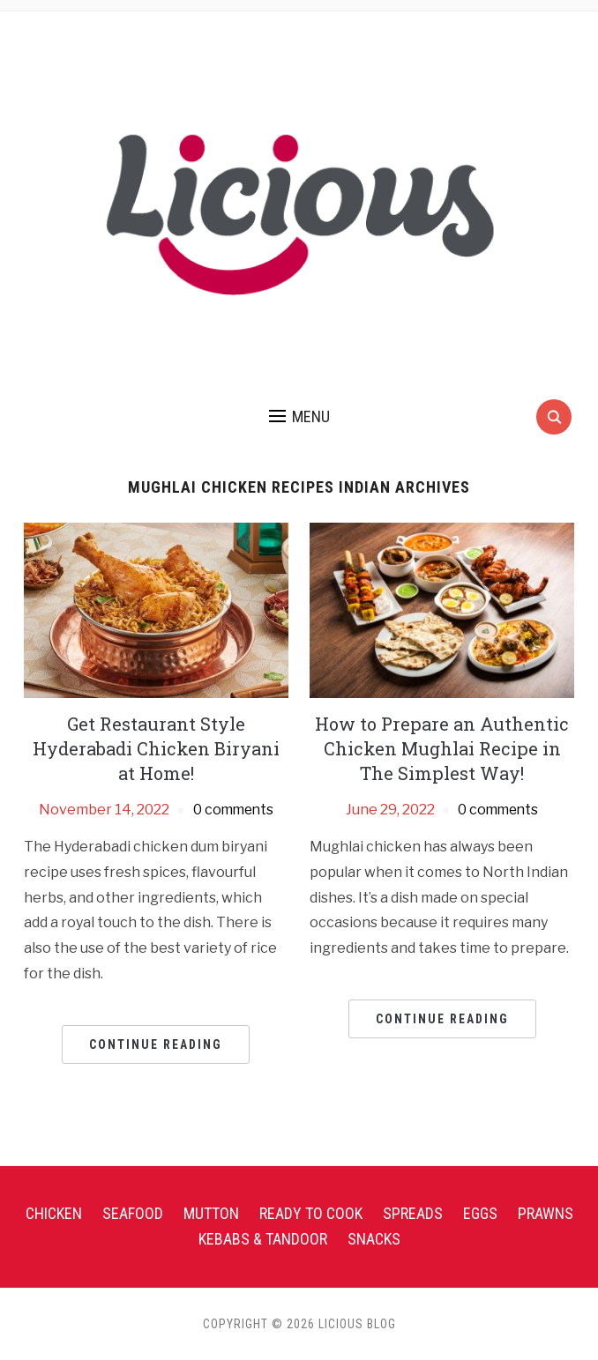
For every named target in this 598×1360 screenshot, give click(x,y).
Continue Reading (155, 1044)
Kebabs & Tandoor (262, 1239)
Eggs (480, 1213)
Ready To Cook (311, 1213)
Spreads (413, 1213)
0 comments (233, 809)
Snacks (374, 1239)
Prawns (545, 1213)
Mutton (211, 1213)
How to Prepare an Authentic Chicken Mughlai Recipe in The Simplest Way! (442, 748)
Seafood (132, 1213)
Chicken (54, 1213)
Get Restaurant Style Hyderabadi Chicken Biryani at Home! (156, 748)
